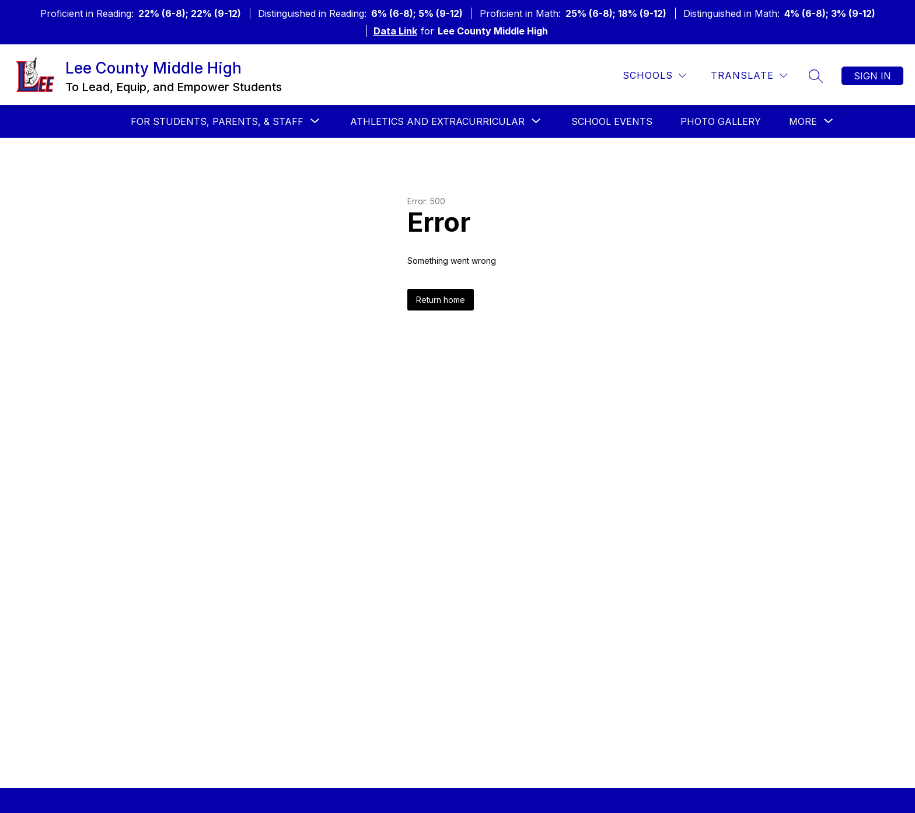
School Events (611, 121)
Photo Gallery (720, 121)
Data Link (395, 31)
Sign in (872, 76)
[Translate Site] (749, 75)
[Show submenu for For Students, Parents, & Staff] (217, 121)
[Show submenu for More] (803, 121)
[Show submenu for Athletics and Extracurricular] (437, 121)
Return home (440, 300)
